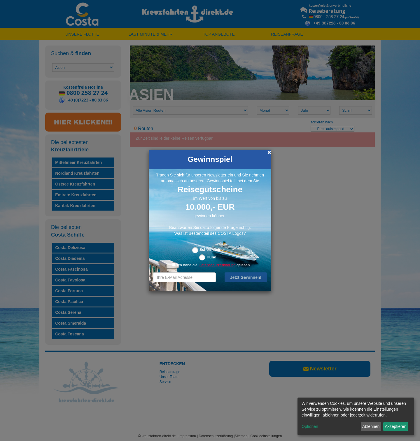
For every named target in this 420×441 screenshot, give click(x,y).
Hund (211, 257)
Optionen (310, 426)
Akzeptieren (395, 426)
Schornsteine (211, 249)
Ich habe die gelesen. (211, 265)
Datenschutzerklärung (217, 265)
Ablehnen (370, 426)
